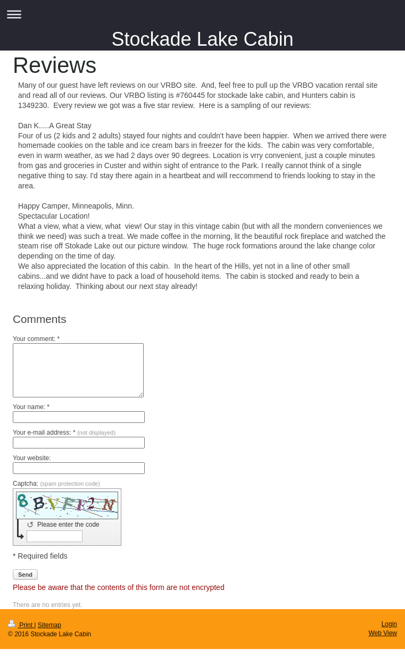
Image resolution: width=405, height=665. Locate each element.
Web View (382, 633)
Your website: (32, 458)
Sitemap (49, 625)
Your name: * (31, 407)
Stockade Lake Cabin (202, 39)
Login (389, 624)
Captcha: (56, 483)
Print (21, 625)
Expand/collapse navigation (202, 14)
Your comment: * (36, 339)
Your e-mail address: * (64, 432)
